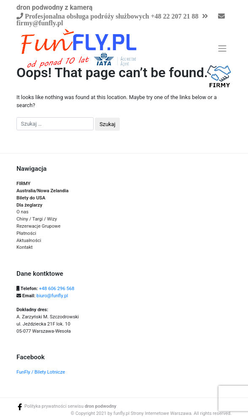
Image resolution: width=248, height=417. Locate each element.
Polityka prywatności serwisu (54, 406)
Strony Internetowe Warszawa (161, 413)
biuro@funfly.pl (52, 296)
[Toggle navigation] (222, 48)
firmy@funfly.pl (39, 22)
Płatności (26, 233)
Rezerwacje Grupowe (38, 226)
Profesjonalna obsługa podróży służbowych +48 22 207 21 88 (111, 16)
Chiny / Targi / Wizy (36, 219)
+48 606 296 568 (56, 288)
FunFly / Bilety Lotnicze (40, 372)
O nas (22, 212)
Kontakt (24, 247)
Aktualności (28, 240)
